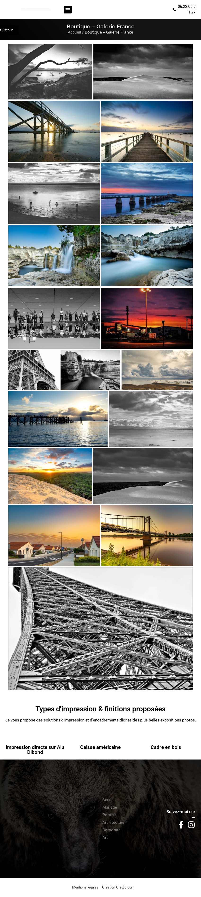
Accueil (74, 32)
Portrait (109, 814)
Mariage (109, 807)
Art (105, 837)
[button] (68, 9)
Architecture (113, 822)
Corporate (111, 830)
